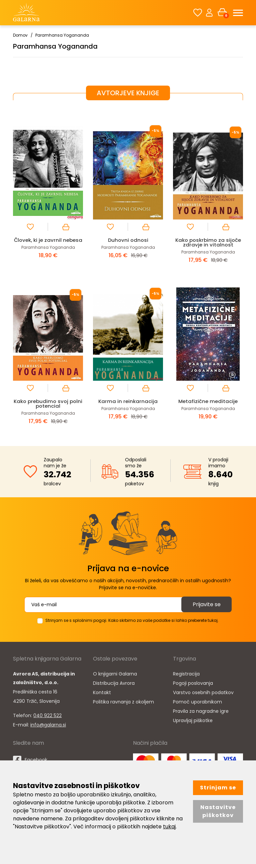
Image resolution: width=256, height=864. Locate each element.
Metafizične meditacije (208, 401)
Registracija (186, 673)
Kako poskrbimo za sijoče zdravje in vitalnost (208, 242)
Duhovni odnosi (128, 239)
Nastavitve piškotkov (218, 811)
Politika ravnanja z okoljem (123, 701)
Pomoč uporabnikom (197, 701)
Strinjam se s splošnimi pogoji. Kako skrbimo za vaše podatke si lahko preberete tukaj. (132, 620)
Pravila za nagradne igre (201, 711)
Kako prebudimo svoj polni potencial (48, 403)
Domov (20, 35)
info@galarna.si (48, 724)
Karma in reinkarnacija (128, 401)
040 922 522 (47, 715)
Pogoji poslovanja (193, 683)
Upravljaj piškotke (193, 720)
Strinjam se (218, 787)
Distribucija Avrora (114, 683)
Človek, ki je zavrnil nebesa (48, 239)
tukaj (169, 826)
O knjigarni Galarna (115, 673)
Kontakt (102, 692)
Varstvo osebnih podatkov (203, 692)
